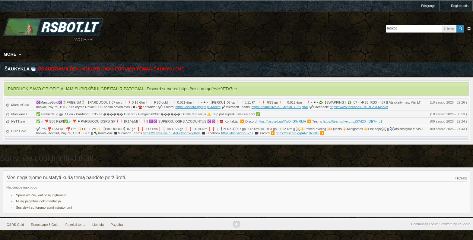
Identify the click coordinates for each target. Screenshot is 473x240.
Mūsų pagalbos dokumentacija (38, 201)
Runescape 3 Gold (45, 224)
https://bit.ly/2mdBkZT (237, 133)
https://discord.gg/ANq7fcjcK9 (297, 133)
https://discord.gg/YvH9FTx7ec (208, 88)
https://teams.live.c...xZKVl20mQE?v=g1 (352, 121)
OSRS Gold (15, 224)
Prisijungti (428, 6)
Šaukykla (17, 68)
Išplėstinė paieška (469, 29)
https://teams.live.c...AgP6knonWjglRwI (172, 133)
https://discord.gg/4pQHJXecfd (198, 107)
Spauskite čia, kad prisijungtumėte (41, 195)
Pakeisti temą (75, 224)
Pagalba (117, 224)
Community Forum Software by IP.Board (440, 224)
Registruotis (459, 6)
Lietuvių (98, 224)
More (13, 54)
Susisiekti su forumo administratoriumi (44, 207)
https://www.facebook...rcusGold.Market (359, 107)
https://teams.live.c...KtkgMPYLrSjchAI (280, 107)
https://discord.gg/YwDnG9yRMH (282, 121)
